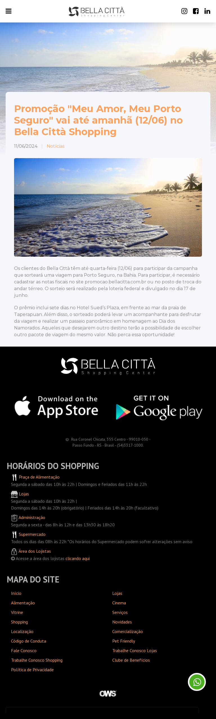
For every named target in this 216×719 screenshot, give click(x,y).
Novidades (122, 622)
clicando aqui (78, 558)
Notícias (55, 146)
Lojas (117, 593)
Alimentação (23, 603)
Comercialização (127, 631)
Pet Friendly (123, 641)
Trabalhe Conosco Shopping (36, 660)
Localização (22, 631)
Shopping (19, 622)
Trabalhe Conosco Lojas (134, 650)
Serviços (120, 612)
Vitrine (17, 612)
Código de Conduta (28, 641)
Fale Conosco (24, 650)
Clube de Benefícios (131, 660)
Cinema (119, 603)
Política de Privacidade (32, 669)
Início (16, 593)
